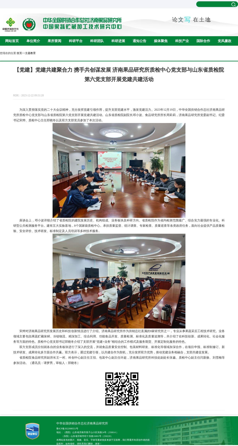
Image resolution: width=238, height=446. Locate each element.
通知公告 (139, 41)
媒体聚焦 (161, 41)
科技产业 (182, 41)
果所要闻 (54, 41)
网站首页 (12, 41)
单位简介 (33, 41)
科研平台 (76, 41)
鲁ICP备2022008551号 (67, 428)
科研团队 (97, 41)
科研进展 (118, 41)
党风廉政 (224, 41)
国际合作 (203, 41)
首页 (19, 53)
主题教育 (30, 53)
